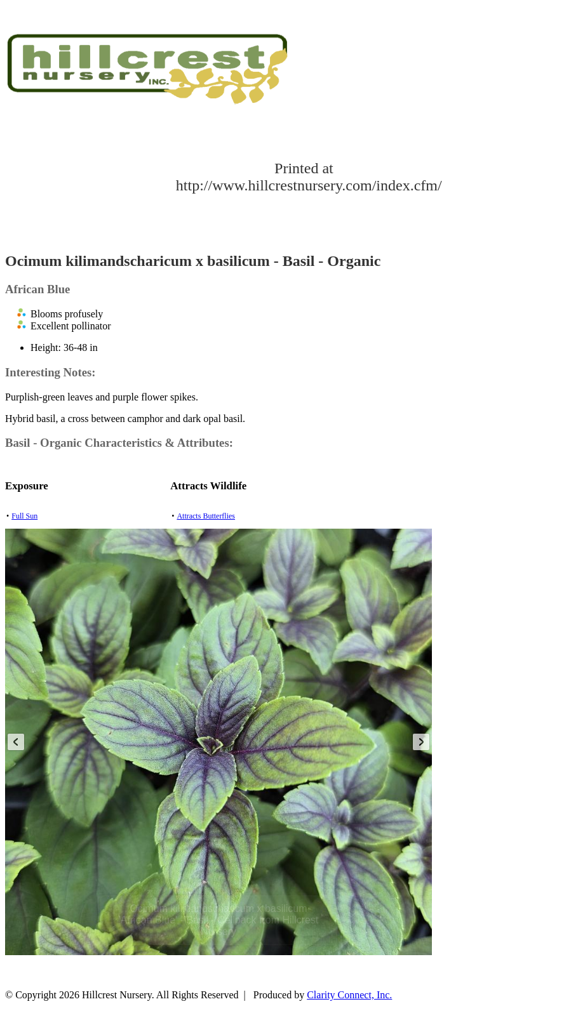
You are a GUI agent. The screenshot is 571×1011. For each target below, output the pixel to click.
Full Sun (24, 516)
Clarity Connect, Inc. (349, 994)
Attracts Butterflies (206, 516)
